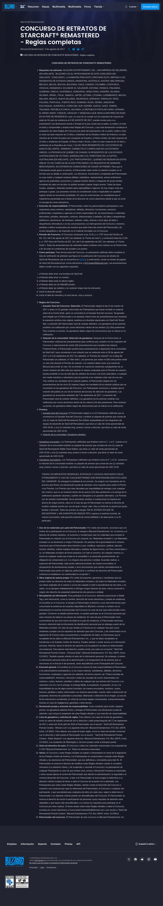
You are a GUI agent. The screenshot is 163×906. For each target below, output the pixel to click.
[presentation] (10, 6)
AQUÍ (81, 259)
